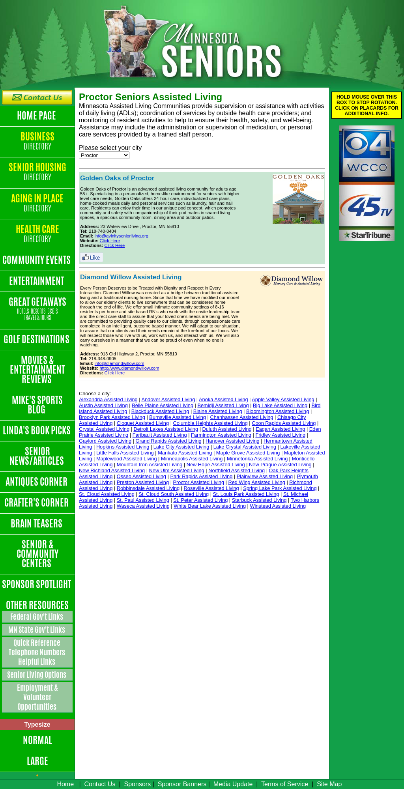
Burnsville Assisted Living (177, 417)
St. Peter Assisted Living (200, 500)
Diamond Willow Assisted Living (131, 277)
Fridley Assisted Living (280, 435)
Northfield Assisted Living (236, 470)
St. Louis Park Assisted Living (246, 494)
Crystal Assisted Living (104, 429)
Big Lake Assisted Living (280, 405)
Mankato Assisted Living (185, 453)
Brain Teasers (37, 523)
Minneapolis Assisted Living (192, 459)
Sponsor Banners (182, 784)
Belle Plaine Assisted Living (162, 405)
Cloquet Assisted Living (143, 423)
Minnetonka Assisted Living (257, 459)
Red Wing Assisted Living (256, 482)
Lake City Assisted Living (181, 447)
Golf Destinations (37, 339)
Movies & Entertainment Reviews (37, 369)
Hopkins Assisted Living (122, 447)
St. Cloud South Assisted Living (173, 494)
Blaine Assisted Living (217, 411)
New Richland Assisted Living (112, 470)
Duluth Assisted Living (227, 429)
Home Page (37, 115)
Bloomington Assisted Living (277, 411)
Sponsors (137, 784)
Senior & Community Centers (37, 554)
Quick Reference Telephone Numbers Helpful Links (37, 652)
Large (37, 761)
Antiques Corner (37, 481)
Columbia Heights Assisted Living (210, 423)
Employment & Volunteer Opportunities (37, 697)
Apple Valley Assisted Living (283, 399)
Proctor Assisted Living (198, 482)
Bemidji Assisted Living (223, 405)
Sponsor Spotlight (37, 584)
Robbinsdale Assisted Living (148, 488)
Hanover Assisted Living (233, 441)
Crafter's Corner (37, 502)
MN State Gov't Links (37, 629)
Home (65, 784)
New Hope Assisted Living (216, 464)
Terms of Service (284, 784)
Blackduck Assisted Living (160, 411)
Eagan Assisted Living (280, 429)
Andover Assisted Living (168, 399)
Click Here (110, 240)
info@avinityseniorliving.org (121, 236)
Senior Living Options (37, 674)
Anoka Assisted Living (223, 399)
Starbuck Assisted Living (259, 500)
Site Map (329, 784)
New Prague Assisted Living (280, 464)
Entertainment (37, 281)
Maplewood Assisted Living (126, 459)
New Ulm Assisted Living (176, 470)
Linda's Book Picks (37, 430)
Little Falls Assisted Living (125, 453)
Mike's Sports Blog (37, 404)
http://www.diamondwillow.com (129, 368)
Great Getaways (37, 309)
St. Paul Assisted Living (143, 500)
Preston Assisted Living (143, 482)
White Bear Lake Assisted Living (210, 506)
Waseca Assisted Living (143, 506)
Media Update (233, 784)
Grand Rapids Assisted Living (168, 441)
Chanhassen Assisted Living (241, 417)
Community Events (37, 260)
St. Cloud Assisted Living (107, 494)
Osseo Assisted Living (141, 476)
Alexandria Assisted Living (108, 399)
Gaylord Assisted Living (105, 441)
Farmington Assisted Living (221, 435)
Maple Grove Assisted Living (248, 453)
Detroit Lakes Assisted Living (165, 429)
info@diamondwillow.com (119, 363)
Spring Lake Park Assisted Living (279, 488)
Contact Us (99, 784)
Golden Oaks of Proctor (117, 178)
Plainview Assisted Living (265, 476)
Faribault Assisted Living (160, 435)
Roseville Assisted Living (211, 488)
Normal (37, 740)
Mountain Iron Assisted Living (149, 464)
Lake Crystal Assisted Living (244, 447)
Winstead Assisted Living (278, 506)
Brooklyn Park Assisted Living (112, 417)
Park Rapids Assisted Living (201, 476)
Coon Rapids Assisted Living (284, 423)
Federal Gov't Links (37, 616)
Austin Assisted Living (103, 405)
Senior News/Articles (37, 456)
